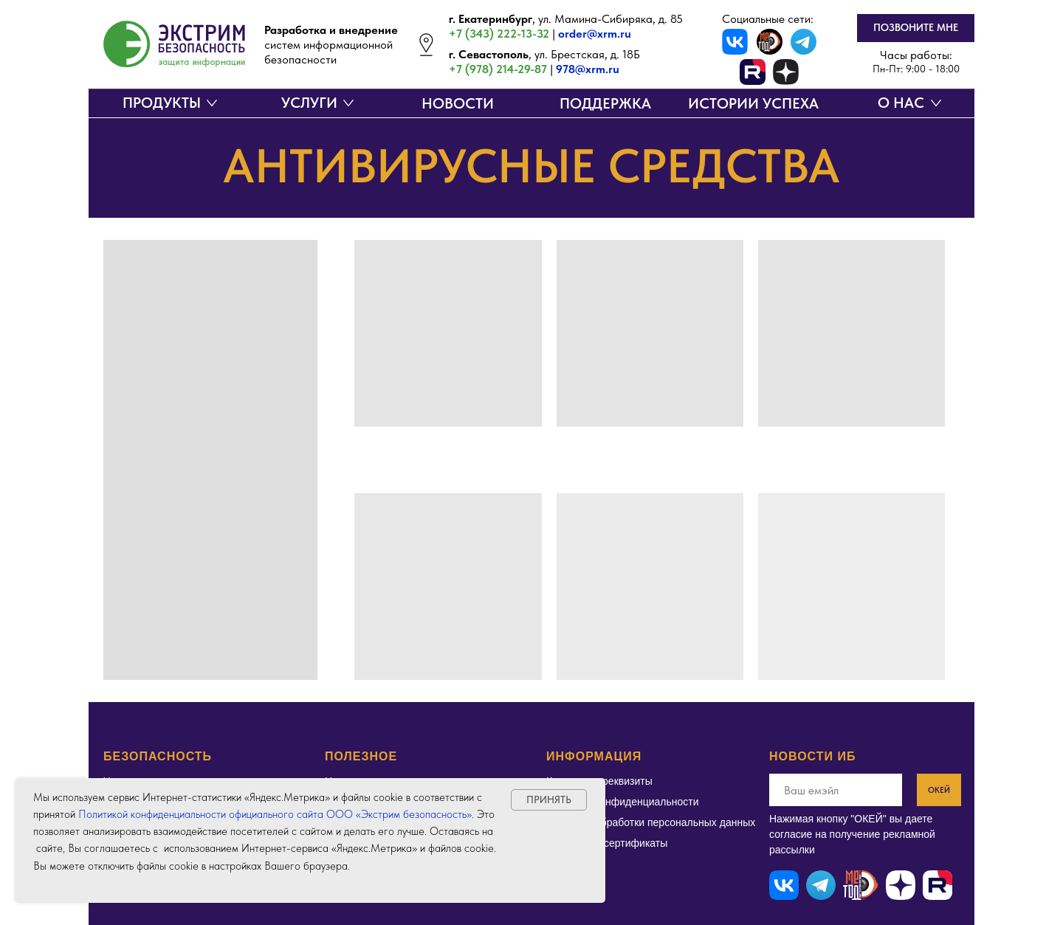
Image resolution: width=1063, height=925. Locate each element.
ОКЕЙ (939, 790)
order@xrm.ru (594, 34)
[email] (835, 790)
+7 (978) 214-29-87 (498, 69)
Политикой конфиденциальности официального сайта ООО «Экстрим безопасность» (275, 814)
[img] (769, 42)
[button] (915, 28)
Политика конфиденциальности (622, 802)
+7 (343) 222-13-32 (499, 34)
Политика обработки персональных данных (650, 822)
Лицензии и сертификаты (606, 843)
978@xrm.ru (587, 69)
